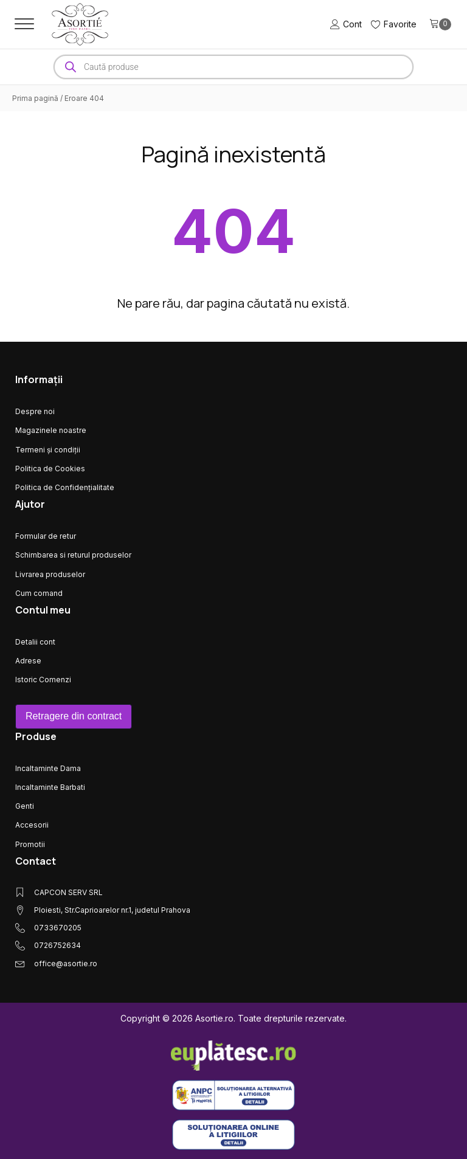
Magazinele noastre (50, 430)
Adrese (28, 660)
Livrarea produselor (50, 574)
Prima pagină (35, 98)
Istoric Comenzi (43, 679)
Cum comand (39, 593)
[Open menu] (24, 24)
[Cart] (440, 24)
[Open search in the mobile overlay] (233, 66)
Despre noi (35, 411)
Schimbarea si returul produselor (73, 554)
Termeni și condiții (47, 449)
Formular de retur (45, 536)
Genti (24, 806)
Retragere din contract (74, 716)
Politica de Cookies (50, 468)
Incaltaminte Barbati (50, 787)
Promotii (30, 844)
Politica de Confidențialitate (64, 487)
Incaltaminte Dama (48, 768)
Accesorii (32, 824)
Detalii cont (35, 641)
